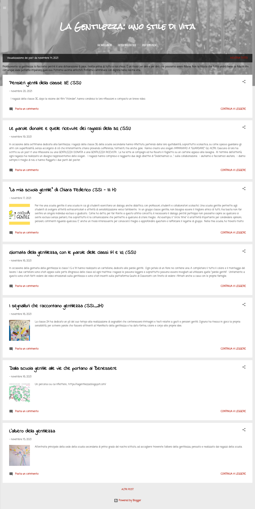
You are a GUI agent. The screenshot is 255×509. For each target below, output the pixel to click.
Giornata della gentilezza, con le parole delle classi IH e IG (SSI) (72, 252)
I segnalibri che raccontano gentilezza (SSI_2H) (56, 306)
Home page (105, 45)
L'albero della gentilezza (32, 431)
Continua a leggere (233, 109)
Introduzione (127, 45)
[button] (244, 82)
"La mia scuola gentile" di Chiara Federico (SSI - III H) (62, 190)
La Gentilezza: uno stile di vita (127, 26)
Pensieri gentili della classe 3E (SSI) (45, 83)
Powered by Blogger (127, 500)
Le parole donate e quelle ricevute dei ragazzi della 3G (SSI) (70, 128)
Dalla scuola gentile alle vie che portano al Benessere (63, 368)
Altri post (127, 489)
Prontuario (149, 45)
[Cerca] (250, 9)
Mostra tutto (239, 58)
